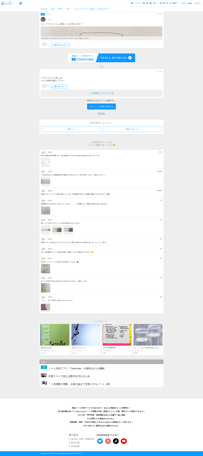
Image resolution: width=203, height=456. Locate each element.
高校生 (60, 9)
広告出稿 (75, 446)
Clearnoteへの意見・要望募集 (82, 439)
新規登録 (101, 113)
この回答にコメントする (101, 93)
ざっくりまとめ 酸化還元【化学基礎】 (150, 348)
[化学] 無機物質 (109, 348)
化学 (68, 9)
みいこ (43, 353)
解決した (71, 129)
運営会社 (75, 443)
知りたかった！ (60, 45)
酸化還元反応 (46, 348)
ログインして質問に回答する (101, 106)
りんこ (50, 19)
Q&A (52, 9)
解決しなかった (132, 129)
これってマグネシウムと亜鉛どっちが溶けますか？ (91, 9)
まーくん (75, 353)
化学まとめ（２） (79, 348)
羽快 (135, 353)
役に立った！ (59, 86)
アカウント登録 (186, 3)
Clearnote (44, 9)
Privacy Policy (77, 453)
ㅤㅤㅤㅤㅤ (46, 73)
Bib (104, 353)
